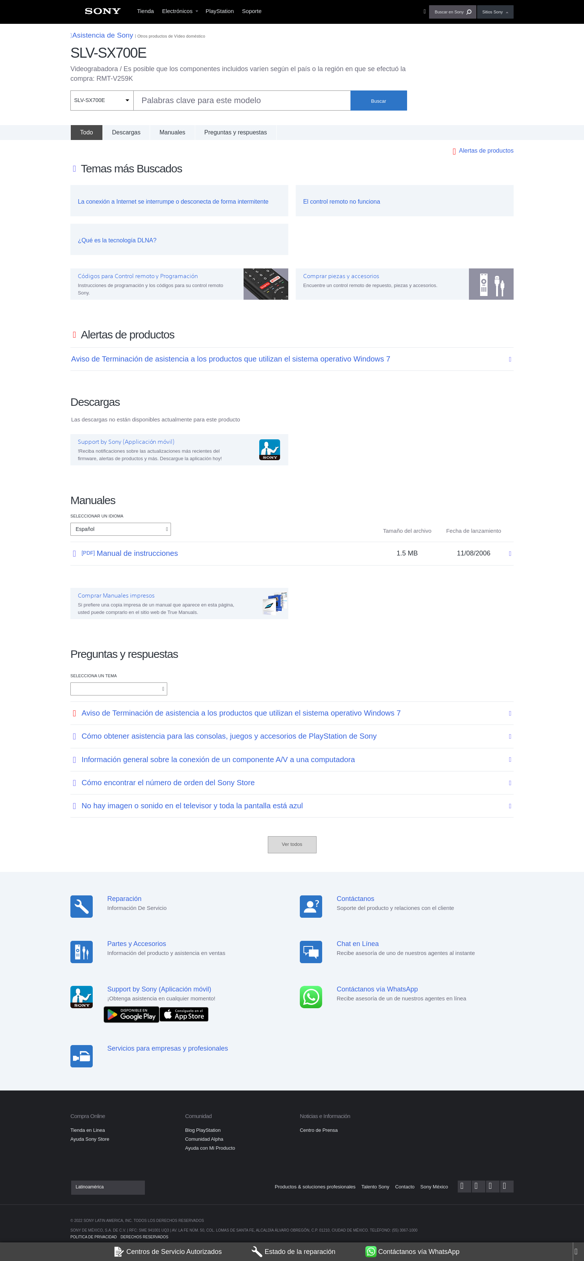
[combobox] (210, 100)
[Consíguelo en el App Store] (184, 1014)
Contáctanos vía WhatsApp (412, 1251)
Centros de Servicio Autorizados (167, 1251)
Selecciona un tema (93, 676)
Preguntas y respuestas (235, 132)
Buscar (378, 101)
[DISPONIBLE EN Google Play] (133, 1014)
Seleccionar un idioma (96, 516)
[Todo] (86, 132)
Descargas (126, 132)
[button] (452, 12)
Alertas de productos (486, 150)
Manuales (172, 132)
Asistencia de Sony (101, 35)
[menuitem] (102, 13)
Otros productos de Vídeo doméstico (171, 36)
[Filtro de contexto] (101, 100)
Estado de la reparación (293, 1251)
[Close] (578, 1251)
